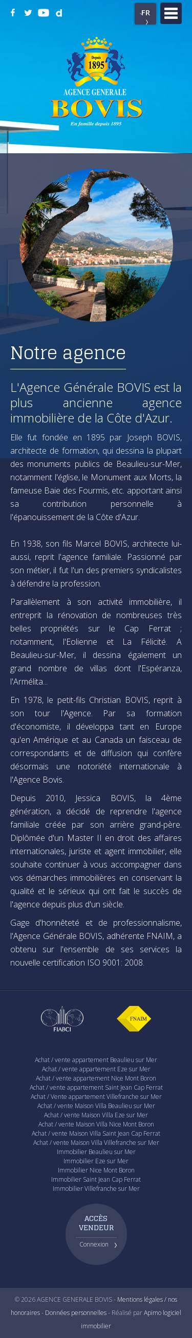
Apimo (152, 1312)
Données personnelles (75, 1312)
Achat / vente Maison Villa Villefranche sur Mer (96, 1142)
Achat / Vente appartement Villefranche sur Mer (96, 1096)
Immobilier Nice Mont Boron (96, 1170)
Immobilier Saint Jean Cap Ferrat (96, 1179)
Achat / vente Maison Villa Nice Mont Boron (96, 1124)
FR (145, 12)
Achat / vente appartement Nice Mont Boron (96, 1078)
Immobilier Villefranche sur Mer (96, 1188)
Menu (171, 13)
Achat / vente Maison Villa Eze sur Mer (96, 1115)
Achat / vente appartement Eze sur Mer (96, 1069)
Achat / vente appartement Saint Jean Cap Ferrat (96, 1087)
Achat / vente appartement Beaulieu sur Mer (96, 1059)
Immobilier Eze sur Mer (96, 1161)
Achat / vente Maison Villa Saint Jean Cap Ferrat (96, 1133)
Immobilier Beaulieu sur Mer (96, 1151)
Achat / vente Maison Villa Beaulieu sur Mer (96, 1105)
